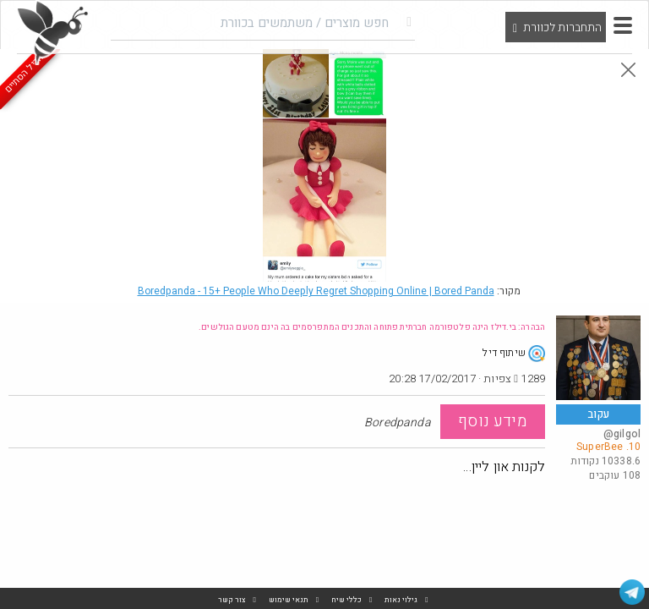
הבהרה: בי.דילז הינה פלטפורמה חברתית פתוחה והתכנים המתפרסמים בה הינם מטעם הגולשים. (372, 327)
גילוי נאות (400, 600)
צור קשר (232, 600)
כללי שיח (346, 600)
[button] (623, 25)
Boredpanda (316, 291)
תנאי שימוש (288, 600)
